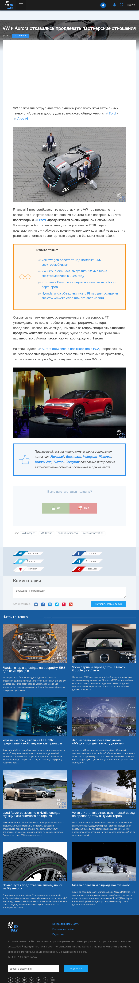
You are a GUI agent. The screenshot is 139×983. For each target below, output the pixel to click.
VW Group (46, 533)
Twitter (57, 462)
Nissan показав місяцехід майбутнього (101, 878)
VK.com (36, 597)
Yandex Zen (42, 462)
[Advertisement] (69, 76)
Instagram (90, 457)
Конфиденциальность (65, 917)
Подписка (76, 962)
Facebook (57, 457)
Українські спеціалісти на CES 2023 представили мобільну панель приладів (32, 735)
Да (56, 508)
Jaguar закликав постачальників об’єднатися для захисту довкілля (98, 735)
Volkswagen (28, 533)
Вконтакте (73, 457)
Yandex (64, 597)
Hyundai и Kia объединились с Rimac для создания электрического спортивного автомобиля (80, 296)
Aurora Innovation (93, 533)
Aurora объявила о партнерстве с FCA (70, 349)
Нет (83, 508)
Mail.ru (50, 597)
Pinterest (104, 457)
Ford (112, 113)
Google (71, 597)
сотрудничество (68, 533)
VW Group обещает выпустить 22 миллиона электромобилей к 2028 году (74, 274)
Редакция (58, 928)
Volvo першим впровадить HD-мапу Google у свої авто (98, 662)
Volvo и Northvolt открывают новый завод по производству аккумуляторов (103, 808)
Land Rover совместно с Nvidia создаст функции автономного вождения (32, 808)
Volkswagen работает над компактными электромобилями (72, 262)
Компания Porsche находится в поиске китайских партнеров (79, 285)
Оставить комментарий (108, 597)
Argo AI (22, 118)
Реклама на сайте (63, 922)
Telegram (72, 462)
